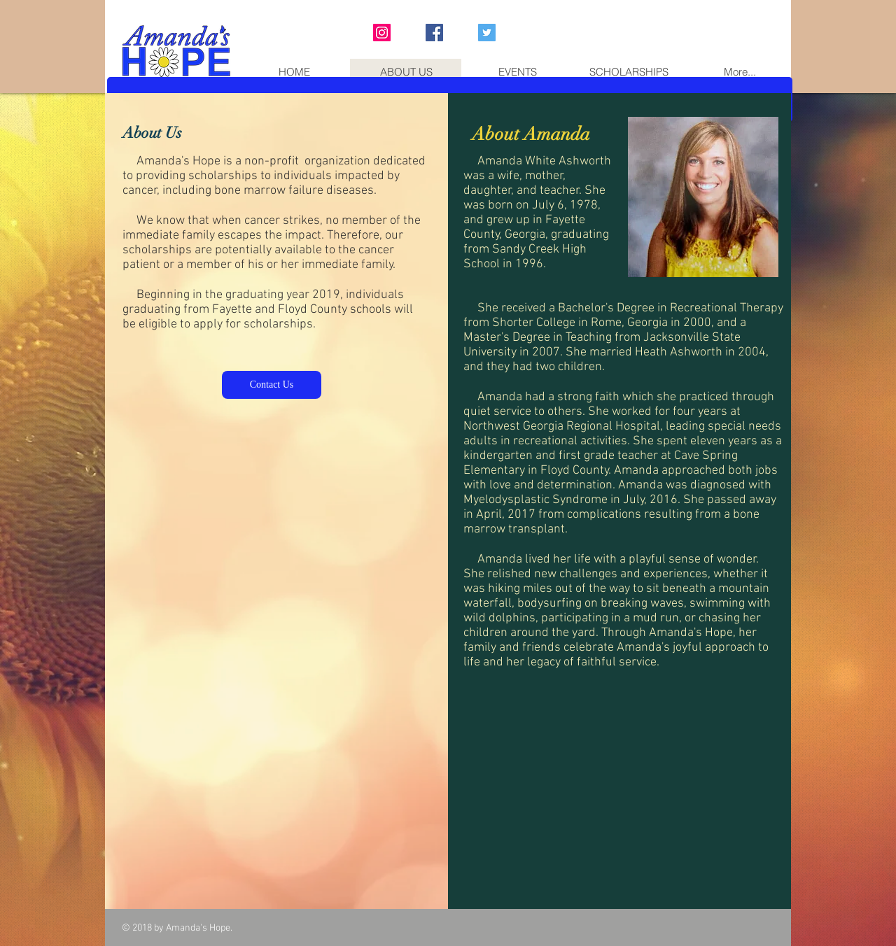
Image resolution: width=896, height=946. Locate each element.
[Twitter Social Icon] (487, 32)
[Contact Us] (271, 385)
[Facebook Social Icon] (434, 32)
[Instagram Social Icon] (382, 32)
